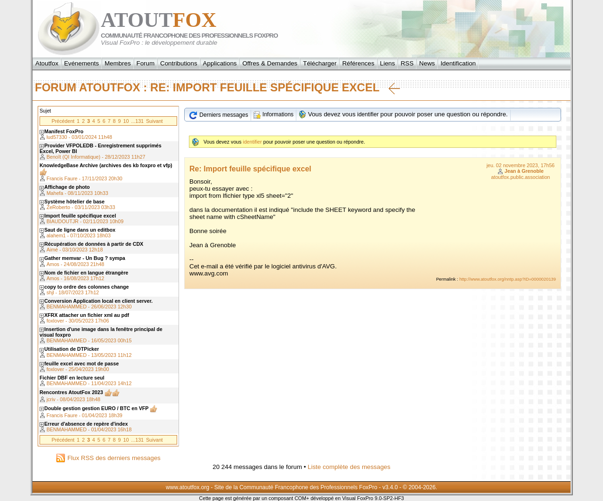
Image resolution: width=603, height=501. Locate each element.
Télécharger (319, 63)
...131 (137, 121)
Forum (146, 63)
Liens (387, 63)
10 (126, 121)
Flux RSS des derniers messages (108, 457)
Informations (273, 114)
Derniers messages (218, 115)
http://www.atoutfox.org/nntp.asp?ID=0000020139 (507, 279)
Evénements (81, 63)
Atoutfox (46, 63)
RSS (406, 63)
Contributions (178, 63)
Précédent (62, 121)
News (427, 63)
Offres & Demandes (269, 63)
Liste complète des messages (349, 466)
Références (358, 63)
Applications (220, 63)
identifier (367, 114)
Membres (118, 63)
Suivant (154, 121)
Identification (458, 63)
